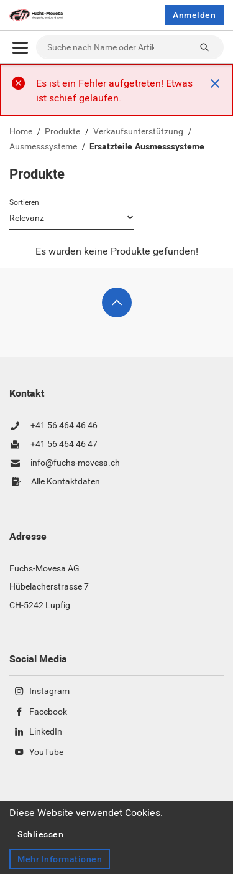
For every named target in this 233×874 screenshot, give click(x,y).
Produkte (62, 132)
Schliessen (40, 834)
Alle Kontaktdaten (65, 481)
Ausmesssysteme (43, 147)
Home (20, 132)
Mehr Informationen (59, 859)
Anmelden (194, 15)
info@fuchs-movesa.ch (75, 463)
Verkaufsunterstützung (138, 132)
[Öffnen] (20, 48)
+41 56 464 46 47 (64, 444)
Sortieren (24, 202)
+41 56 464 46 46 (64, 425)
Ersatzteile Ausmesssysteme (146, 147)
